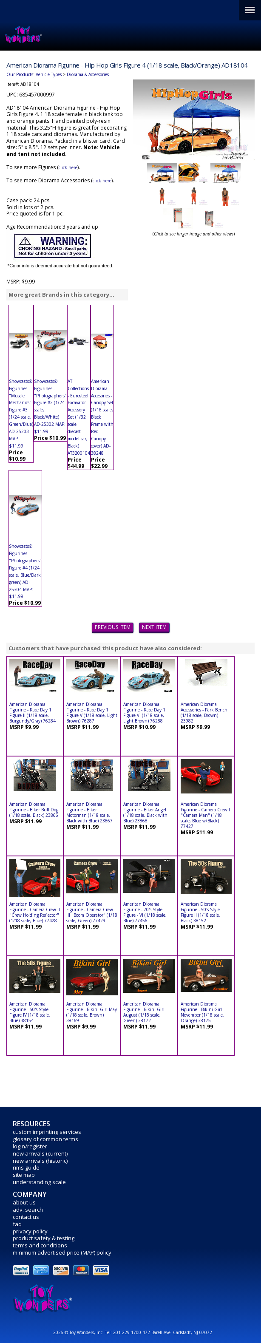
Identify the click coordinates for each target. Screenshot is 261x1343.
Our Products (19, 74)
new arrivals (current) (40, 1153)
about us (24, 1202)
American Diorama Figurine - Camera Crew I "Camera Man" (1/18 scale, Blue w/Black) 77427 (205, 815)
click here (68, 167)
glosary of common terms (45, 1139)
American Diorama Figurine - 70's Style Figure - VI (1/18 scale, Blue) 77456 (145, 912)
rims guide (26, 1167)
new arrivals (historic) (40, 1160)
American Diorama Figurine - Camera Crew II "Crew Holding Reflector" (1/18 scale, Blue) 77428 (34, 912)
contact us (26, 1217)
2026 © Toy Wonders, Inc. (79, 1332)
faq (17, 1224)
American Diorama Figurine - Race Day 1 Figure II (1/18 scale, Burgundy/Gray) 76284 (32, 712)
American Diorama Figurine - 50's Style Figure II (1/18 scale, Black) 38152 (200, 912)
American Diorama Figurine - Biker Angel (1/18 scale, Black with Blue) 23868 (145, 812)
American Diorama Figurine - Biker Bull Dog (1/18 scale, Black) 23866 (33, 809)
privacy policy (30, 1231)
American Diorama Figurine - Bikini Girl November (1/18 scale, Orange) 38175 (202, 1012)
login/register (30, 1146)
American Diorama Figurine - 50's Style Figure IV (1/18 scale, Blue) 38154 (29, 1012)
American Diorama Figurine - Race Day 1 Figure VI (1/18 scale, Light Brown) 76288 (144, 712)
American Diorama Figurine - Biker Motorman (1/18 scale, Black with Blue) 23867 (89, 812)
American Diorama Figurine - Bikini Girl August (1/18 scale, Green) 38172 (144, 1012)
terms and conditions (40, 1245)
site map (24, 1175)
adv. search (28, 1209)
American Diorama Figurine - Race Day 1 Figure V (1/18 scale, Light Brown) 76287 (91, 712)
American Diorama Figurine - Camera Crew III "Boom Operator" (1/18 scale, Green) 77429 (91, 912)
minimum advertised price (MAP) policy (62, 1252)
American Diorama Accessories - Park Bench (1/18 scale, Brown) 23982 (204, 712)
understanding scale (39, 1182)
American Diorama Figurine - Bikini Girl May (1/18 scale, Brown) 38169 (91, 1012)
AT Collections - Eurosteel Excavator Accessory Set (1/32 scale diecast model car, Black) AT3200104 (79, 417)
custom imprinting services (47, 1132)
